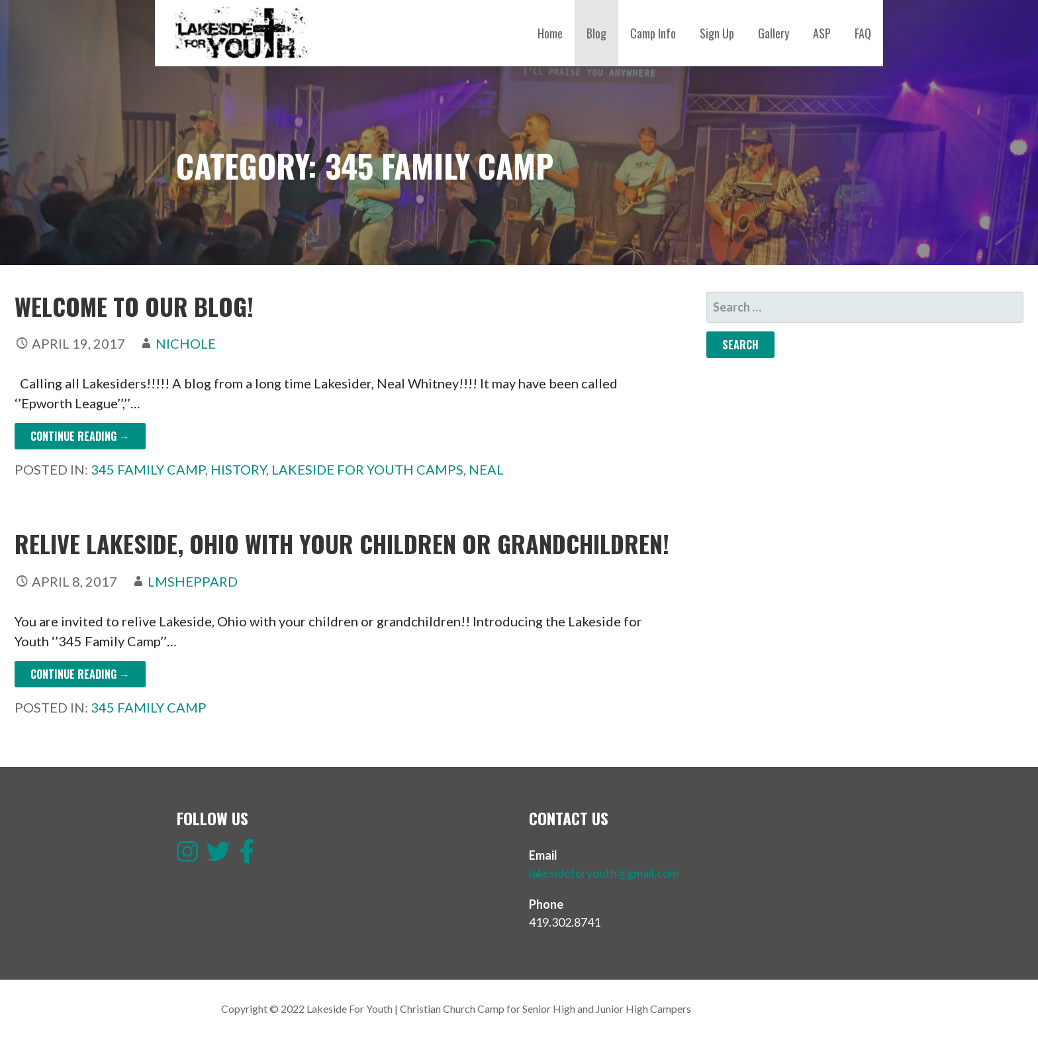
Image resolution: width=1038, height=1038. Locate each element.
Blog (596, 33)
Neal (486, 469)
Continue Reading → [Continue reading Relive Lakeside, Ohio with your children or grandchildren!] (80, 674)
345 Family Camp (148, 469)
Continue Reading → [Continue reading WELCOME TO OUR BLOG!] (80, 436)
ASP (822, 33)
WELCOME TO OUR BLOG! (134, 305)
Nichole (186, 343)
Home (550, 33)
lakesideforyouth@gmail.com (604, 873)
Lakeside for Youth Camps (367, 469)
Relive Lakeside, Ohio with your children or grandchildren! (342, 543)
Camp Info (653, 33)
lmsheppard (193, 581)
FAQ (863, 33)
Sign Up (717, 33)
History (238, 469)
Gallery (773, 33)
